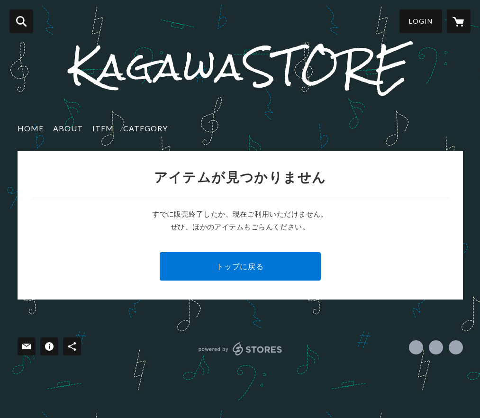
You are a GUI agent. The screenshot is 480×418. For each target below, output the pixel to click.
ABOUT (68, 128)
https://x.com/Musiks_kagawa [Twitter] (436, 347)
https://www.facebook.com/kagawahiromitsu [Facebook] (416, 347)
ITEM (103, 128)
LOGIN (421, 21)
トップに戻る (240, 266)
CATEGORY (145, 128)
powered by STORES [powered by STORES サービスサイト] (240, 348)
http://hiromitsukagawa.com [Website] (456, 347)
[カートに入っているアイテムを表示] (459, 21)
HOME (31, 128)
